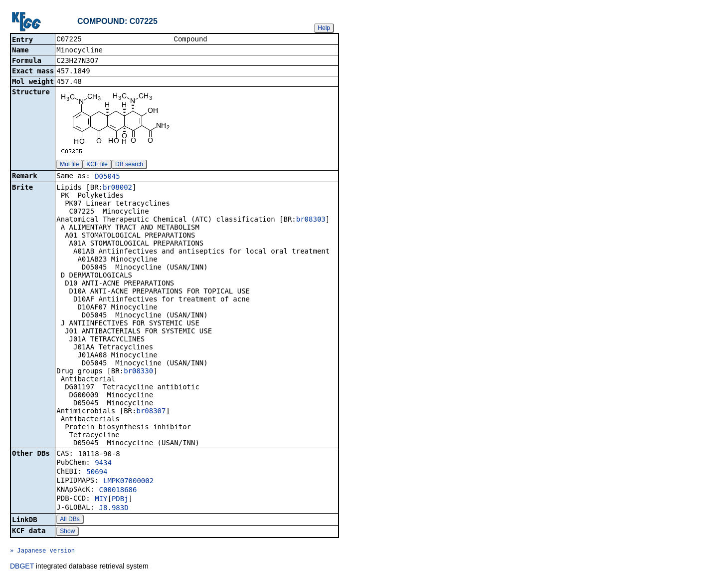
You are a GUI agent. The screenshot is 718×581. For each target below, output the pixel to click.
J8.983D (114, 509)
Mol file (69, 165)
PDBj (120, 500)
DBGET (22, 567)
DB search (129, 165)
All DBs (69, 520)
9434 (103, 464)
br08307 (151, 412)
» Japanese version (42, 551)
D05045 (107, 177)
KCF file (97, 165)
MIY (101, 500)
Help (324, 27)
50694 (96, 473)
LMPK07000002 (128, 482)
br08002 (117, 188)
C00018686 (118, 491)
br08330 (138, 372)
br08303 (311, 220)
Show (67, 532)
